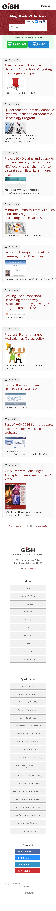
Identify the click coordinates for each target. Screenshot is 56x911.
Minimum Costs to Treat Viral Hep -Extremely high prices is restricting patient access (30, 214)
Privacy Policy (28, 659)
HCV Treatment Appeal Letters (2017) (28, 799)
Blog (28, 627)
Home (28, 588)
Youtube (24, 870)
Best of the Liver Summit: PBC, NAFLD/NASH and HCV (27, 387)
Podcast (28, 635)
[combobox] (28, 27)
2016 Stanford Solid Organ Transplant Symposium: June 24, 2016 (28, 475)
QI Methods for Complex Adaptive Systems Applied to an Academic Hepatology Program (29, 114)
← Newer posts (14, 526)
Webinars (28, 611)
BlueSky (23, 857)
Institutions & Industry (28, 686)
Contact (28, 651)
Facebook (24, 851)
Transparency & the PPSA (28, 733)
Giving (28, 619)
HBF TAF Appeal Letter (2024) (28, 807)
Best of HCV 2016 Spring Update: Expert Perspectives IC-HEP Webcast (29, 428)
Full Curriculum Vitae (28, 749)
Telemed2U (17, 44)
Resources (28, 604)
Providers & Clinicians (28, 694)
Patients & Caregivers (28, 710)
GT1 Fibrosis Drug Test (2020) (28, 775)
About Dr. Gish (28, 596)
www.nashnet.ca (28, 831)
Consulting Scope (28, 718)
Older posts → (42, 526)
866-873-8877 (31, 568)
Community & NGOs (28, 702)
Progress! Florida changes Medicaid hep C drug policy (24, 336)
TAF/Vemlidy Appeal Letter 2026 (28, 791)
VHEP (28, 643)
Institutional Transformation (28, 726)
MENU (45, 6)
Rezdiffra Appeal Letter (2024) (28, 815)
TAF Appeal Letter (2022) (28, 783)
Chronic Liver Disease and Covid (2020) (28, 766)
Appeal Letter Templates (28, 741)
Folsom (39, 44)
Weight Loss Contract (28, 823)
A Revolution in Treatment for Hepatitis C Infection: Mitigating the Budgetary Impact (28, 69)
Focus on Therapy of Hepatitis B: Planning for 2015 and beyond (28, 254)
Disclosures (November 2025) (28, 757)
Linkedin (24, 864)
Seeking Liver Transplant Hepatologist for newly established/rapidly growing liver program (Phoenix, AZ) (29, 302)
